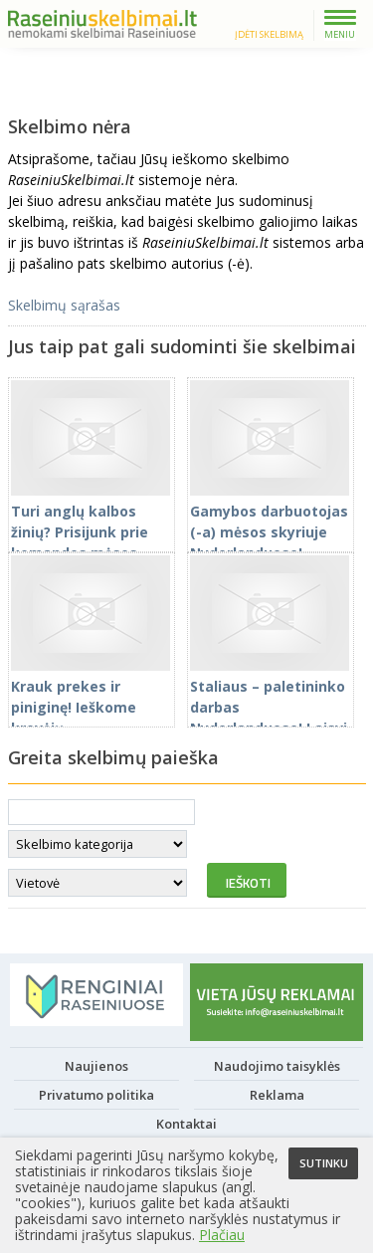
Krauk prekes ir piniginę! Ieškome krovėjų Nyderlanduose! (90, 711)
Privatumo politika (96, 1099)
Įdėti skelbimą (269, 34)
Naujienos (96, 1070)
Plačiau (222, 1234)
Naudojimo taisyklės (277, 1070)
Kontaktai (186, 1128)
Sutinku (323, 1162)
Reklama (277, 1099)
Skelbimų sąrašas (64, 309)
